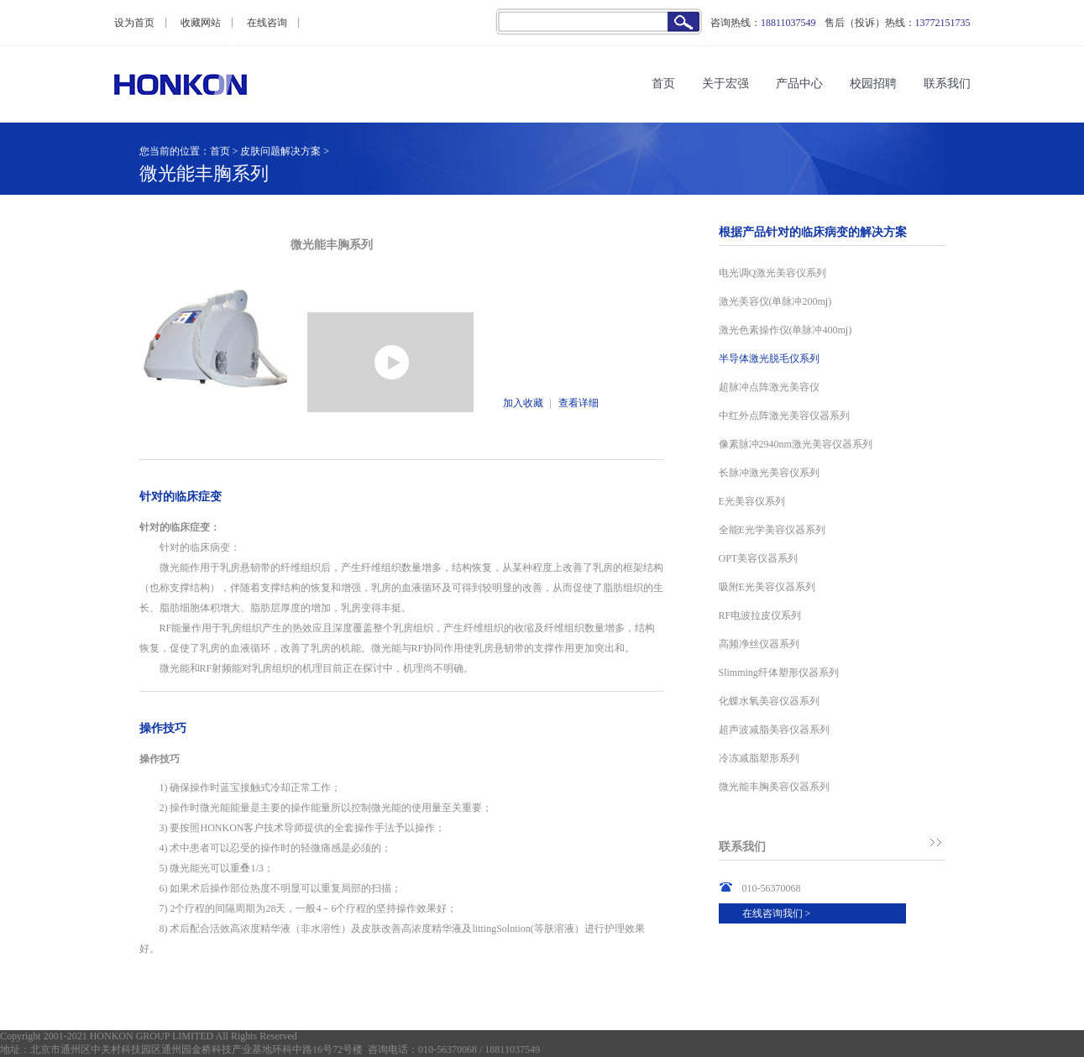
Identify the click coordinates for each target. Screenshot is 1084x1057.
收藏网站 (201, 23)
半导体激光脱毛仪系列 (769, 358)
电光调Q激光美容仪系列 (773, 273)
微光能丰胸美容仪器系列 (774, 787)
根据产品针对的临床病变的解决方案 (813, 232)
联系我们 (947, 83)
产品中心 (799, 83)
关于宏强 (725, 83)
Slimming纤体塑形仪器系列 (779, 672)
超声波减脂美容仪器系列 (774, 729)
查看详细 (578, 403)
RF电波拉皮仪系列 (760, 615)
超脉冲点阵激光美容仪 (769, 387)
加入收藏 (523, 403)
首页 (663, 83)
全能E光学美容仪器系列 (772, 530)
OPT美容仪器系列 (759, 558)
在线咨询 (267, 23)
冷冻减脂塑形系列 (759, 758)
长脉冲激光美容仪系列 (769, 473)
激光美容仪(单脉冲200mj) (775, 301)
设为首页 (134, 23)
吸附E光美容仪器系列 (767, 587)
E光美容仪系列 (752, 501)
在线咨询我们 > (776, 913)
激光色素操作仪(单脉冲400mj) (785, 330)
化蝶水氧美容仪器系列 (769, 701)
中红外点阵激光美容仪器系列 (784, 415)
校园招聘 (873, 83)
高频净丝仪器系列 (759, 644)
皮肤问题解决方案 (280, 151)
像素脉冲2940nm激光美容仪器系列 (795, 444)
